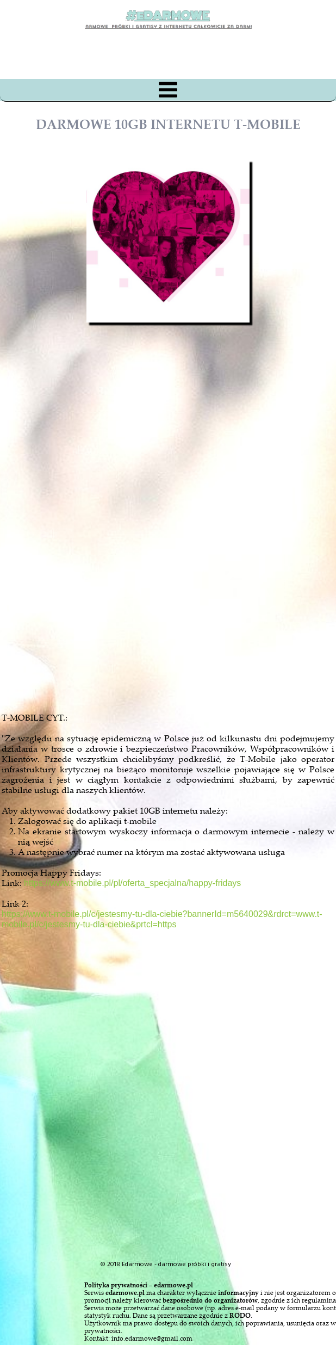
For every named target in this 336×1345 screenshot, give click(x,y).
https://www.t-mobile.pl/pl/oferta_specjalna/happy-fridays (132, 883)
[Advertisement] (177, 573)
